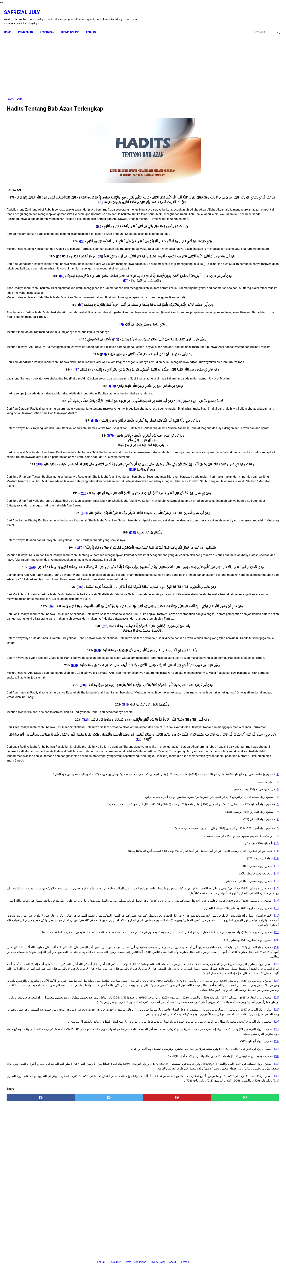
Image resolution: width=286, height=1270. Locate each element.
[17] (66, 469)
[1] (14, 198)
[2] (54, 227)
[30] (39, 755)
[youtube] (267, 13)
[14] (68, 414)
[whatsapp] (168, 1227)
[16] (50, 449)
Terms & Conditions (135, 1260)
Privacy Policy (157, 1260)
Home (10, 25)
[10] (71, 354)
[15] (134, 429)
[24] (72, 618)
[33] (51, 814)
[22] (88, 575)
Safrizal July (24, 8)
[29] (30, 735)
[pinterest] (122, 1227)
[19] (88, 511)
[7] (81, 295)
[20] (38, 535)
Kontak (101, 1260)
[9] (77, 339)
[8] (36, 319)
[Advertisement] (99, 61)
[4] (54, 262)
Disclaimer (115, 1260)
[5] (97, 266)
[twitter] (258, 13)
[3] (37, 242)
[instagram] (275, 13)
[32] (41, 789)
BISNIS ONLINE (73, 25)
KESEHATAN (49, 25)
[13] (31, 393)
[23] (34, 590)
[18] (80, 506)
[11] (38, 354)
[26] (92, 667)
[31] (81, 774)
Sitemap (184, 1260)
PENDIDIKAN (28, 25)
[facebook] (250, 13)
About (172, 1260)
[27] (60, 691)
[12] (59, 373)
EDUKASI (94, 25)
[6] (17, 290)
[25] (35, 643)
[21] (40, 555)
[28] (53, 715)
